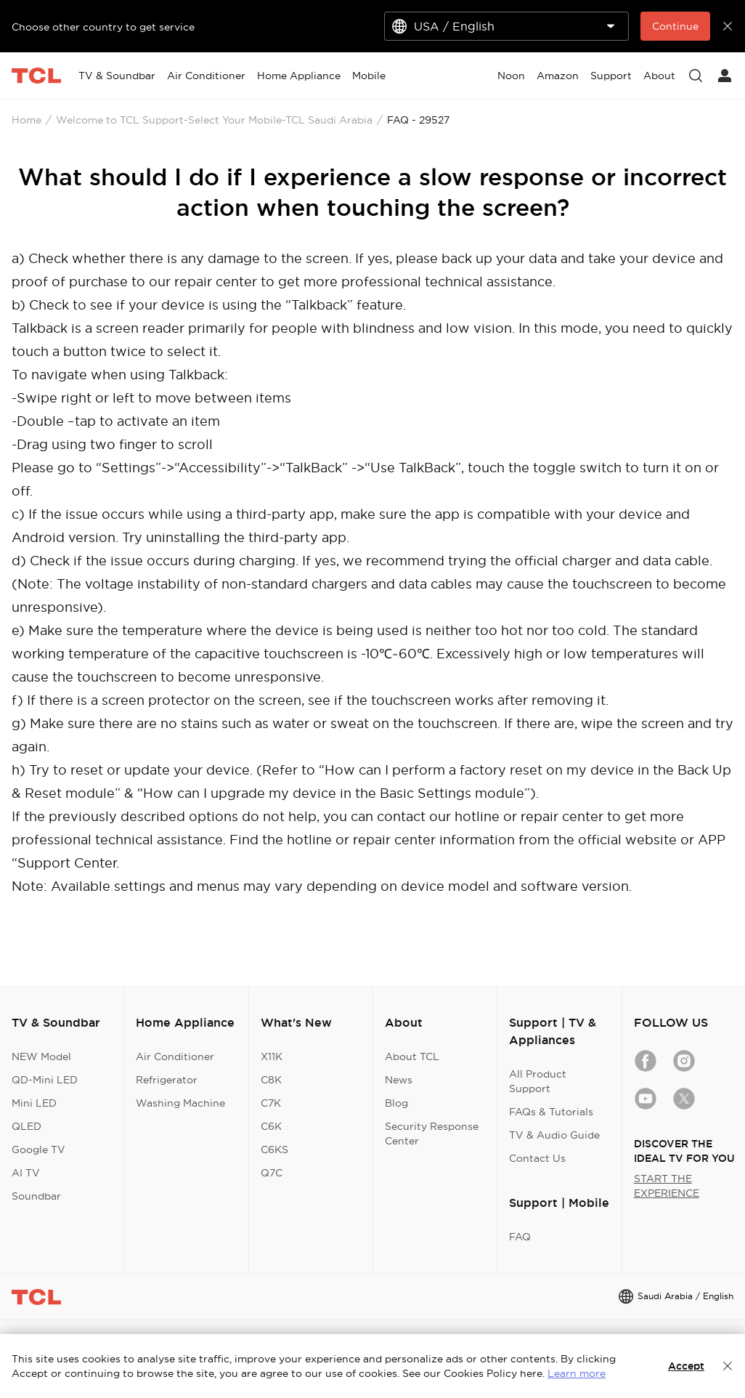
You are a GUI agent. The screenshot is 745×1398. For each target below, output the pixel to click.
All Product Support (537, 1081)
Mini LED (34, 1103)
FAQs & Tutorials (551, 1111)
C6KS (274, 1149)
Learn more (576, 1373)
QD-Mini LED (45, 1079)
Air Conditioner (175, 1056)
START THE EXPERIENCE (666, 1186)
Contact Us (537, 1158)
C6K (271, 1126)
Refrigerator (167, 1079)
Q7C (271, 1172)
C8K (271, 1079)
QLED (26, 1126)
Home (26, 119)
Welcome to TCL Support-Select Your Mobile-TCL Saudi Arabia (214, 119)
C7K (271, 1103)
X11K (271, 1056)
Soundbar (36, 1196)
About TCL (412, 1056)
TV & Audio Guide (554, 1135)
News (398, 1079)
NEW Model (41, 1056)
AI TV (26, 1172)
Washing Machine (180, 1103)
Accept (686, 1366)
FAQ (520, 1236)
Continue (675, 26)
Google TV (38, 1149)
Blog (396, 1103)
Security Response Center (432, 1133)
